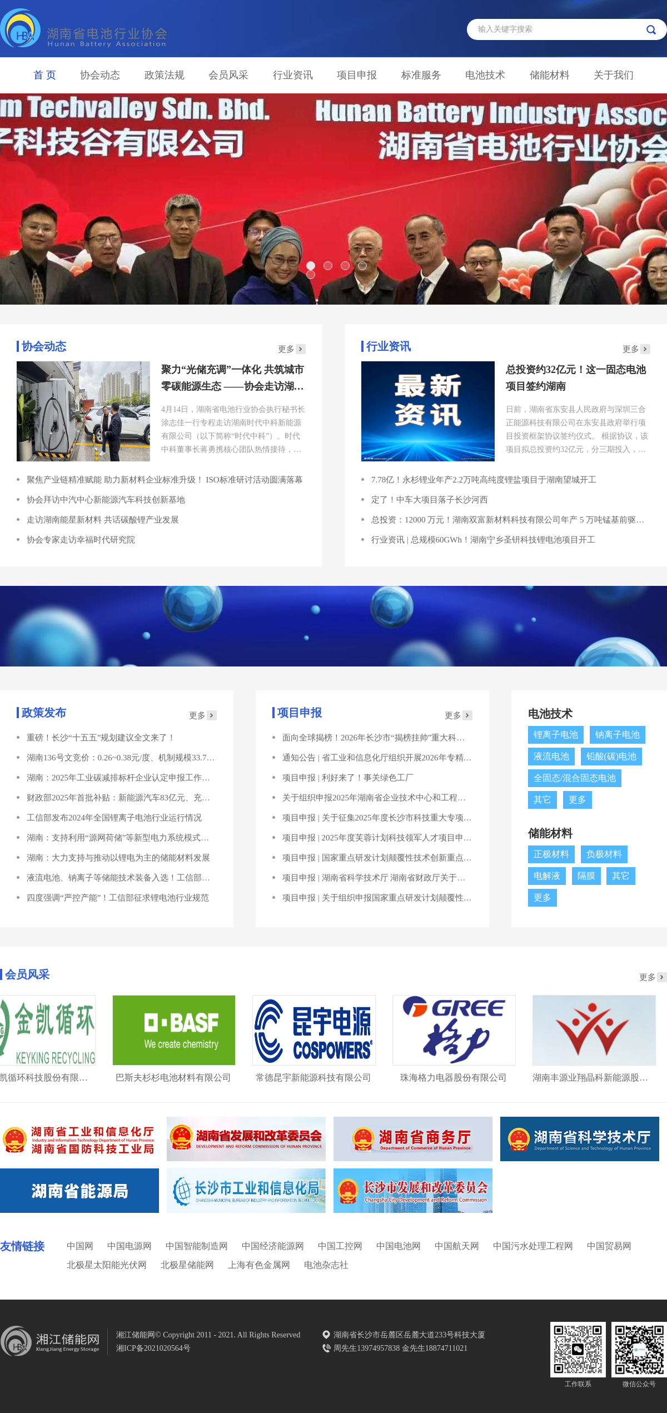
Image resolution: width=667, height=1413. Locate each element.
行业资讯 (293, 75)
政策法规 (165, 75)
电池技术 (485, 75)
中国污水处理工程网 (533, 1246)
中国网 (80, 1246)
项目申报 (357, 75)
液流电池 (551, 756)
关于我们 (614, 75)
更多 (286, 349)
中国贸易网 (609, 1246)
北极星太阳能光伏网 (107, 1265)
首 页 (44, 75)
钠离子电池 (617, 734)
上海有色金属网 (259, 1265)
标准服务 (421, 75)
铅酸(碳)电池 (611, 756)
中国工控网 (340, 1246)
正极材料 (551, 854)
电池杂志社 (326, 1265)
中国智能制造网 (197, 1246)
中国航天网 (457, 1246)
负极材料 (604, 854)
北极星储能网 (187, 1265)
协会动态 (100, 75)
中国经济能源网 (273, 1246)
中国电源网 (129, 1246)
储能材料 (550, 75)
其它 (542, 799)
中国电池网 (398, 1246)
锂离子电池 (556, 734)
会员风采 (228, 75)
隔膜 (586, 875)
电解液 (547, 875)
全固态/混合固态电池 (575, 778)
